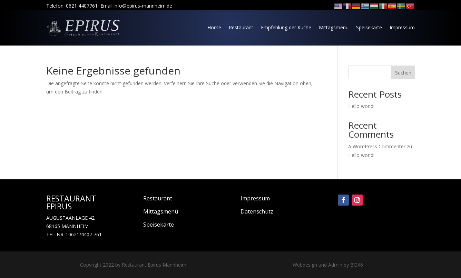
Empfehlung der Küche (286, 27)
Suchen (403, 72)
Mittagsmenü (334, 27)
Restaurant (241, 27)
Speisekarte (369, 27)
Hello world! (361, 106)
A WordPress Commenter (376, 146)
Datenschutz (257, 211)
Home (214, 27)
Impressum (402, 27)
